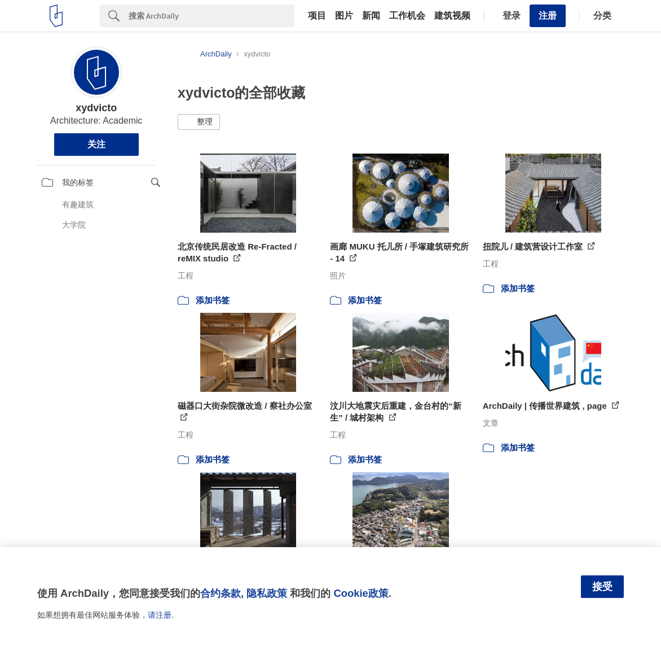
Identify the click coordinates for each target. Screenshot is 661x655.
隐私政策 (266, 593)
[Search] (211, 16)
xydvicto (96, 107)
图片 (344, 15)
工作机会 (407, 15)
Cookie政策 (360, 593)
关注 (96, 144)
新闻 (371, 15)
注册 (548, 15)
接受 (602, 586)
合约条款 (220, 593)
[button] (199, 122)
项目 (317, 15)
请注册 (159, 614)
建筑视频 (452, 15)
